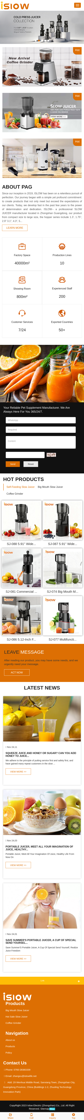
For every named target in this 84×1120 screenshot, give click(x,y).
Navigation (17, 1033)
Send (12, 464)
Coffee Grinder (13, 1023)
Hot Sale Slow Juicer (16, 1016)
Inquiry (52, 1115)
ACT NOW (17, 672)
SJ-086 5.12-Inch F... (21, 639)
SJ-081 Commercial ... (21, 591)
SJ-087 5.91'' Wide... (62, 544)
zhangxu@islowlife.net (25, 1076)
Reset (31, 464)
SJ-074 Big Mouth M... (62, 591)
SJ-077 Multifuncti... (63, 639)
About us (10, 1040)
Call (31, 1115)
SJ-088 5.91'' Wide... (21, 544)
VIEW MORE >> (18, 771)
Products (15, 1003)
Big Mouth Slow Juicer (17, 1010)
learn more (14, 228)
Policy (9, 1052)
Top (73, 1115)
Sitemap (44, 1108)
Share (10, 1115)
